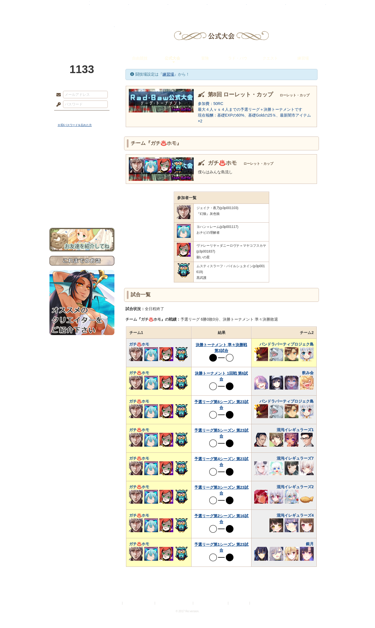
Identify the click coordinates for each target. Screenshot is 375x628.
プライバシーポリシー (139, 603)
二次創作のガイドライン (211, 603)
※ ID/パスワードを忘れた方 (75, 125)
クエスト (270, 58)
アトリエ (187, 7)
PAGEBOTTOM (361, 612)
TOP (69, 7)
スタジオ (226, 7)
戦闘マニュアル (81, 192)
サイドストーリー (81, 161)
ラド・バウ (237, 58)
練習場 (303, 58)
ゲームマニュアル (81, 170)
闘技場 (306, 7)
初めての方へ (81, 201)
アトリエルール (81, 185)
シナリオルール (81, 178)
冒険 (205, 58)
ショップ (266, 7)
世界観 (81, 151)
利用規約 (114, 603)
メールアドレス (57, 95)
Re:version (259, 603)
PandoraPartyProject (81, 30)
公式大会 (172, 58)
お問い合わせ (81, 210)
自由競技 (140, 58)
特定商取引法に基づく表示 (174, 603)
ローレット (148, 7)
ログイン (69, 116)
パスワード (57, 105)
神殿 (109, 7)
